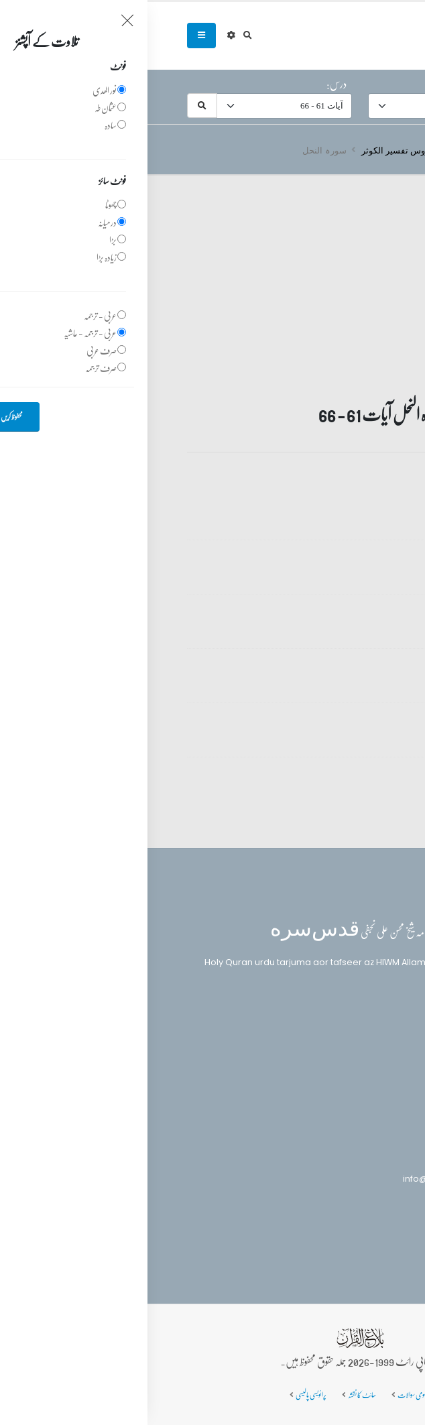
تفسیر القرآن (349, 1060)
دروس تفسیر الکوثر (250, 150)
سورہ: (371, 83)
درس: (189, 83)
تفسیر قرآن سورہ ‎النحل (317, 502)
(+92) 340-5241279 (326, 1155)
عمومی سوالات (265, 1394)
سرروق (372, 150)
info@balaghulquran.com (311, 1178)
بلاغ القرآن (348, 1035)
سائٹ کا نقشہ (214, 1394)
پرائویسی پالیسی (163, 1394)
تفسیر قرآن (322, 150)
